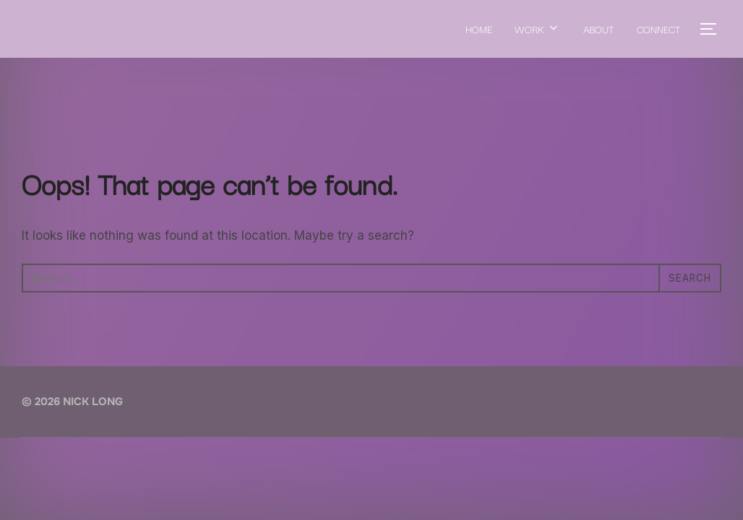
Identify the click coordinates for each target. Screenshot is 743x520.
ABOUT (598, 29)
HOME (478, 29)
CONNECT (658, 29)
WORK (537, 29)
